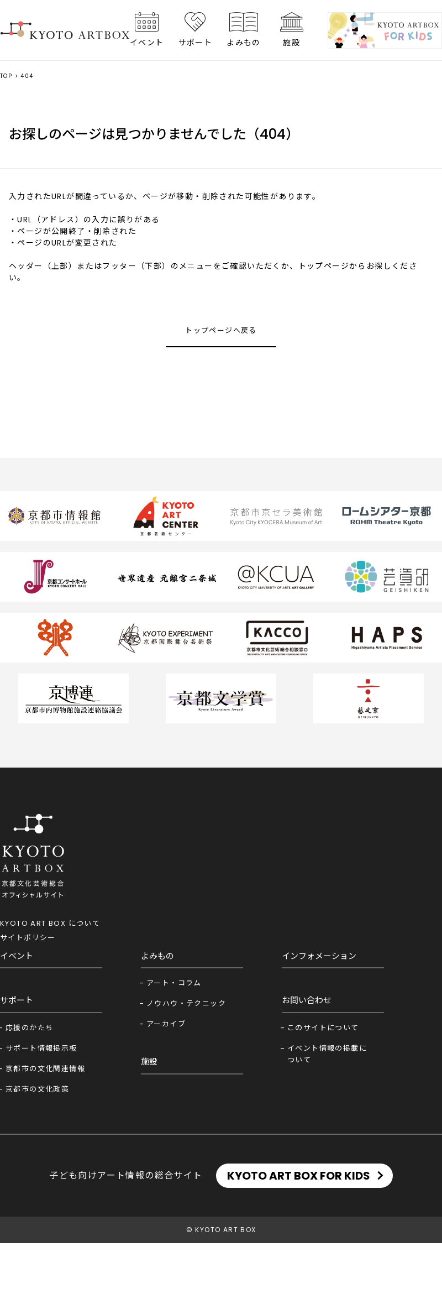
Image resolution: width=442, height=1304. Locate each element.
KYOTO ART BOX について (50, 923)
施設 (291, 42)
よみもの (244, 42)
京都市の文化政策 (37, 1089)
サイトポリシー (28, 937)
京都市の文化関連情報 (45, 1068)
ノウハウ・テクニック (186, 1003)
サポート (195, 42)
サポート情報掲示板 (41, 1048)
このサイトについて (323, 1028)
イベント (147, 42)
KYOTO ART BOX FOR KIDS (298, 1175)
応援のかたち (29, 1028)
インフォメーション (319, 956)
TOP (6, 76)
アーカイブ (166, 1024)
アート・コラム (174, 983)
